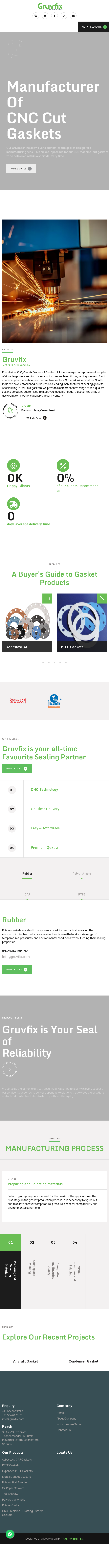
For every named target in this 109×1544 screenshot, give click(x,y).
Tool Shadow (10, 1494)
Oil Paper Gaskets (13, 1488)
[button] (43, 663)
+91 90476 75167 (12, 1415)
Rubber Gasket (11, 1505)
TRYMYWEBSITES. (72, 1538)
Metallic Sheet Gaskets (16, 1477)
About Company (66, 1418)
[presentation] (35, 975)
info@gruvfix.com (16, 956)
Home (60, 1413)
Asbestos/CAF (18, 646)
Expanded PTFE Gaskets (17, 1471)
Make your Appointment (16, 950)
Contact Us (64, 1430)
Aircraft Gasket (25, 1361)
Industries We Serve (69, 1424)
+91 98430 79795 (12, 1411)
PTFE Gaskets (72, 646)
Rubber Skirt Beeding (15, 1482)
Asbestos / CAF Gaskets (17, 1459)
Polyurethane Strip (13, 1499)
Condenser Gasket (83, 1361)
